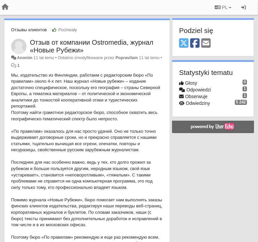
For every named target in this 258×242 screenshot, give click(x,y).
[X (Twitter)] (183, 43)
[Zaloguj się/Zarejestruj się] (244, 7)
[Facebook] (195, 43)
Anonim (24, 57)
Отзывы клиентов (29, 29)
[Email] (206, 43)
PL (223, 7)
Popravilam (127, 57)
